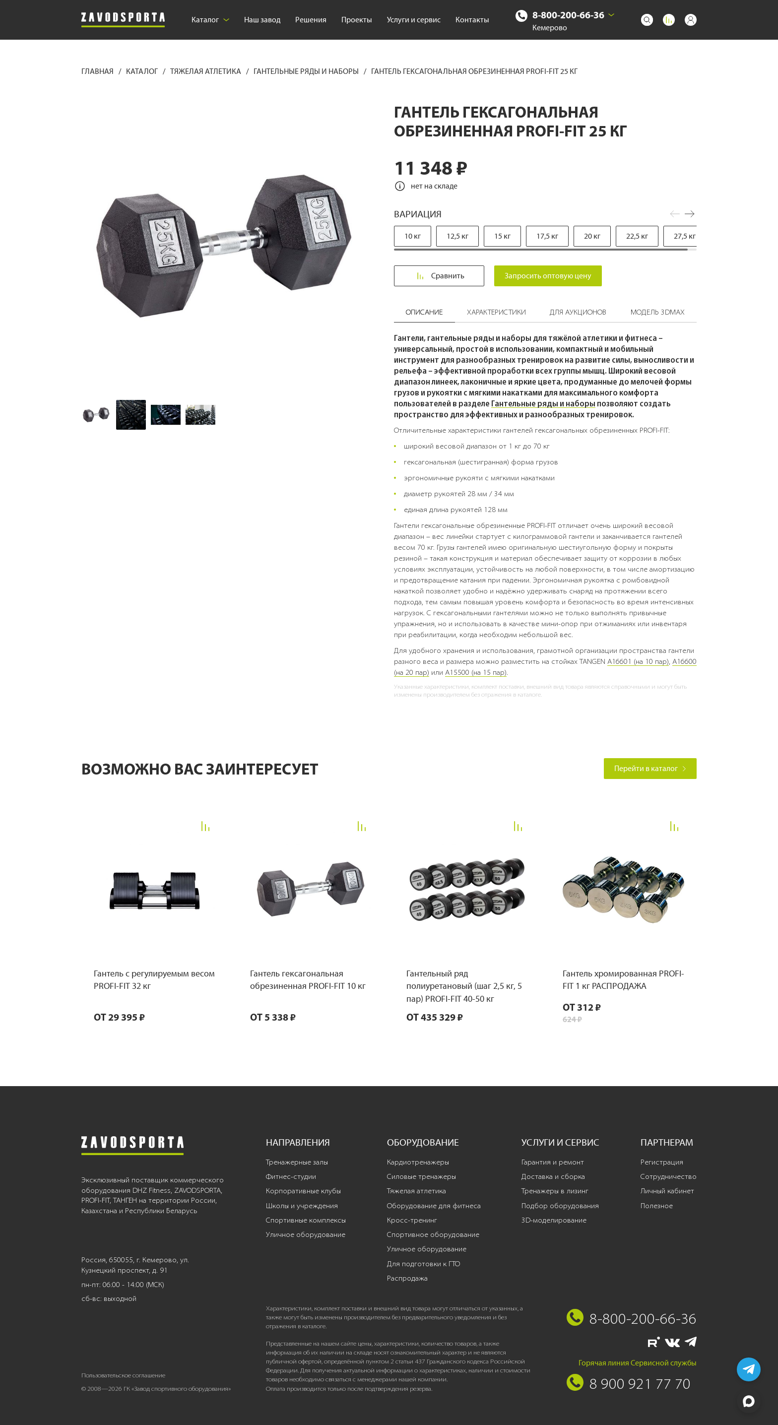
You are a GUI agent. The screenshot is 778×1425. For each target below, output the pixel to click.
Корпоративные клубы (303, 1191)
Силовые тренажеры (421, 1176)
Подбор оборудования (560, 1206)
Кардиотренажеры (418, 1162)
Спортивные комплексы (306, 1220)
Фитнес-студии (291, 1176)
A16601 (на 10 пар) (638, 661)
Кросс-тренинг (412, 1220)
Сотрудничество (669, 1176)
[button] (690, 214)
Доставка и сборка (553, 1176)
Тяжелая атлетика (206, 71)
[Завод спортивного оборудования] (123, 20)
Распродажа (407, 1278)
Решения (310, 19)
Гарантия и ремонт (552, 1162)
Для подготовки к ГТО (423, 1264)
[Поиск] (647, 20)
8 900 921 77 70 (640, 1383)
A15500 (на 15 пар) (476, 672)
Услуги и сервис (414, 19)
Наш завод (262, 19)
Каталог (210, 19)
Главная (98, 71)
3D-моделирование (553, 1220)
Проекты (356, 19)
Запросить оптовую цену (548, 275)
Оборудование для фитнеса (434, 1206)
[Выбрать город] (611, 14)
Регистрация (662, 1162)
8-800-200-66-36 (568, 14)
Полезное (657, 1206)
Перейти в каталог (650, 768)
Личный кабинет (667, 1191)
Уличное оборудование (305, 1234)
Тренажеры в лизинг (554, 1191)
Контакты (472, 19)
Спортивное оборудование (433, 1234)
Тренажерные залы (297, 1162)
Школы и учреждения (302, 1206)
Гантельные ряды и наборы (307, 71)
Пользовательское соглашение (123, 1375)
